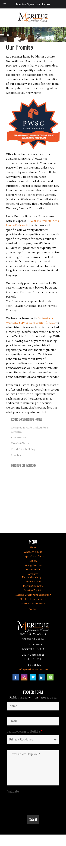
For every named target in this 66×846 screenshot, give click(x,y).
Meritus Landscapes (33, 577)
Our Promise (18, 437)
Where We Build (33, 552)
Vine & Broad (33, 581)
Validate (13, 791)
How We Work (20, 443)
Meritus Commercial (33, 603)
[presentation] (34, 802)
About (33, 547)
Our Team (17, 455)
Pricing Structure (33, 565)
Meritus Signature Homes (33, 4)
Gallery (33, 560)
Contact (33, 609)
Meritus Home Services (33, 599)
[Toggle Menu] (5, 4)
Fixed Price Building (23, 449)
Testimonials (33, 569)
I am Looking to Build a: (25, 731)
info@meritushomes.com (33, 669)
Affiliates (33, 574)
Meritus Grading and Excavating (33, 594)
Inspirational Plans (33, 556)
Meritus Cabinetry (33, 586)
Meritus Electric (33, 590)
